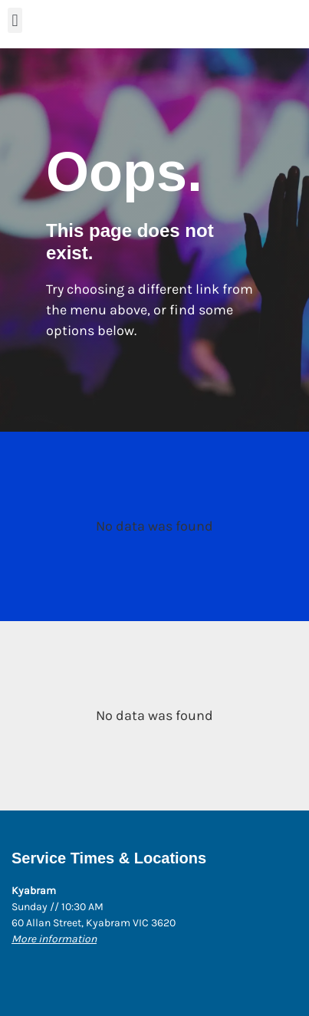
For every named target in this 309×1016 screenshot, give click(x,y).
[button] (15, 20)
